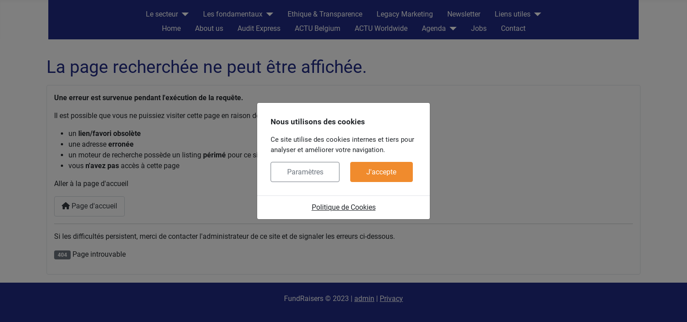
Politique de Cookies (344, 207)
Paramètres (305, 172)
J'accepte (381, 172)
